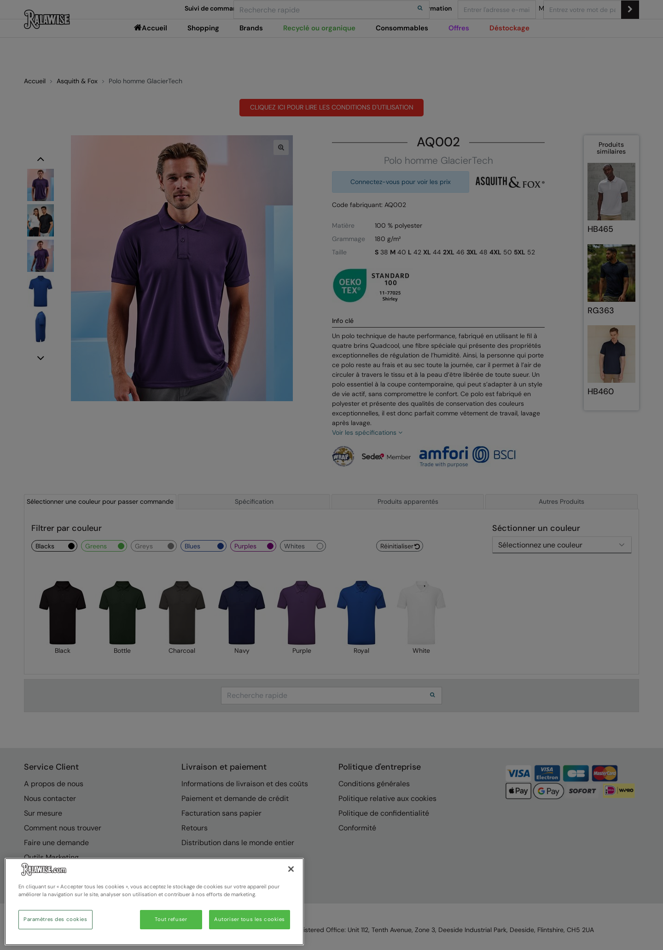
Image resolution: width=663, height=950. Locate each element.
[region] (154, 901)
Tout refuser (171, 919)
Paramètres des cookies (55, 919)
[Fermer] (291, 869)
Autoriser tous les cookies (249, 919)
